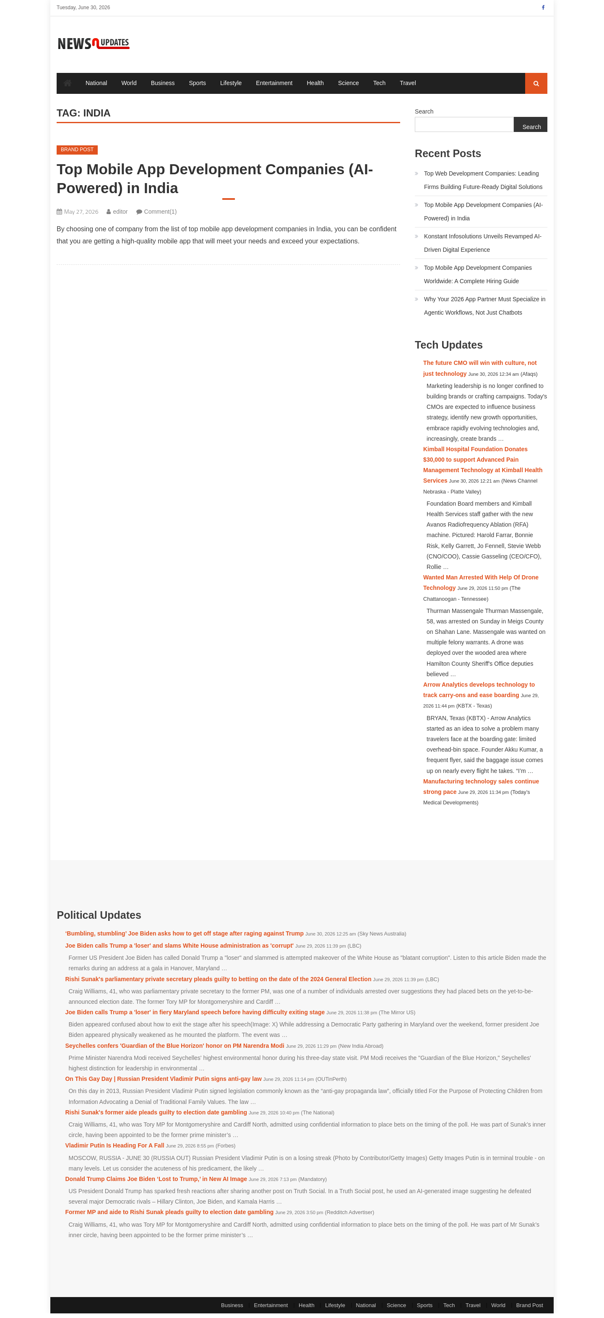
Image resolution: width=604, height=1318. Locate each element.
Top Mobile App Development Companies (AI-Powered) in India (215, 183)
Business (163, 87)
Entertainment (274, 87)
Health (315, 87)
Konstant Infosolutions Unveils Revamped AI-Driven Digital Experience (483, 247)
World (128, 87)
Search (424, 116)
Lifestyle (231, 87)
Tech (379, 87)
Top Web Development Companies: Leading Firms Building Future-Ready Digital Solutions (483, 184)
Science (348, 87)
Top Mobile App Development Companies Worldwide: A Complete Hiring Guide (478, 279)
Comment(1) (160, 215)
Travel (408, 87)
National (96, 87)
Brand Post (77, 154)
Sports (197, 87)
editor (120, 215)
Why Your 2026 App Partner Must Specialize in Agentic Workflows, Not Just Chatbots (485, 310)
